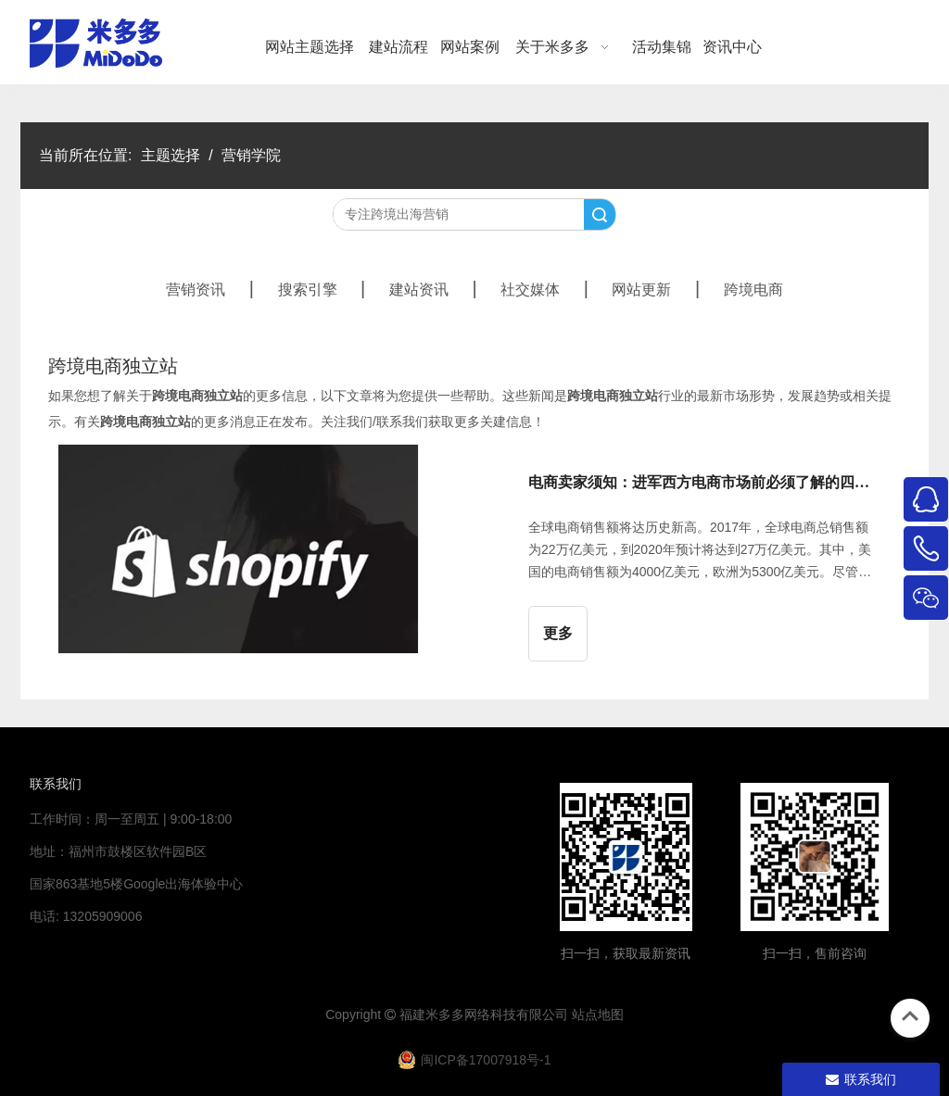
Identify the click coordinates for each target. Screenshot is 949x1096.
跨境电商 (753, 289)
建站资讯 (419, 289)
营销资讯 (195, 289)
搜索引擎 (307, 289)
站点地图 (598, 1014)
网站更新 (641, 289)
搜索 (599, 214)
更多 (558, 633)
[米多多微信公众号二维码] (625, 857)
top (910, 1016)
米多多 (444, 1014)
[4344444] (814, 857)
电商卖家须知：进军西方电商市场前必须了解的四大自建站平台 (704, 482)
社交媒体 (530, 289)
